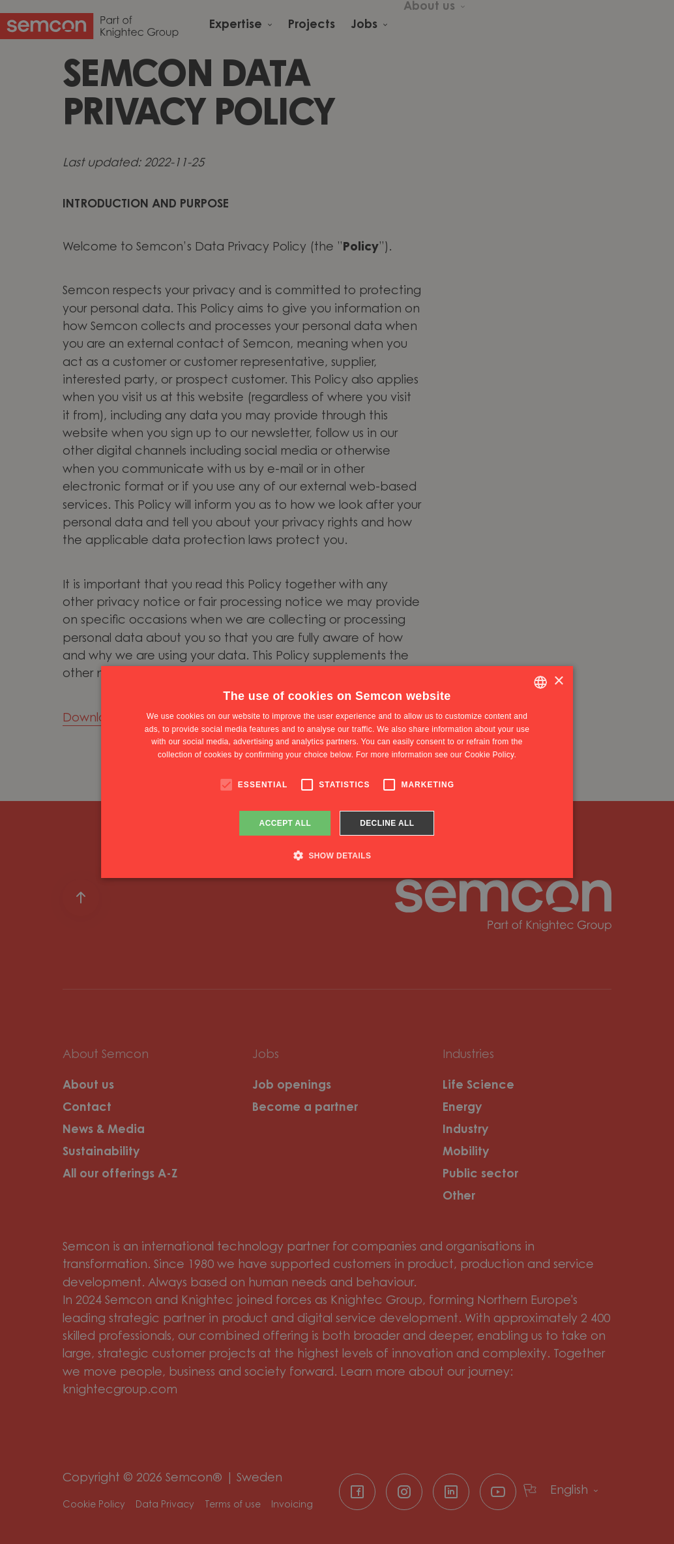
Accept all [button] (285, 823)
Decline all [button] (387, 823)
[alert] (337, 772)
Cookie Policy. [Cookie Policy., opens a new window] (490, 754)
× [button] (558, 681)
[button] (337, 855)
